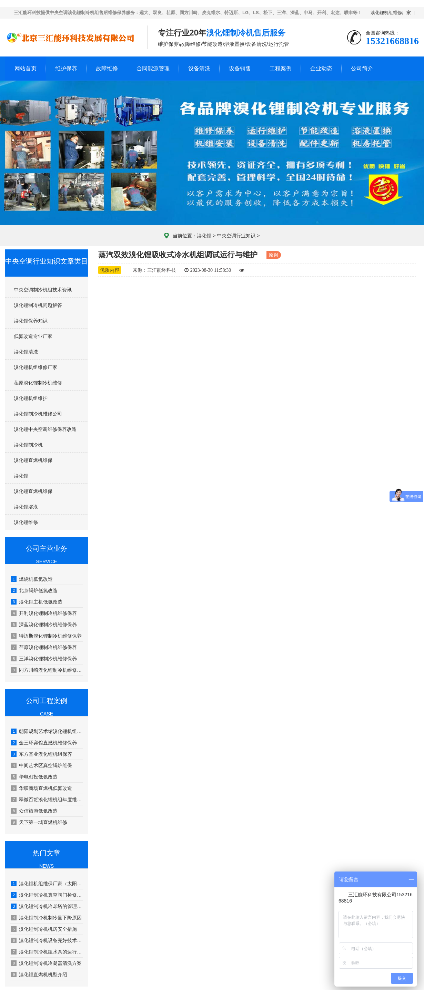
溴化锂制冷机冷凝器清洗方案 (46, 963)
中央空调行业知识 (236, 235)
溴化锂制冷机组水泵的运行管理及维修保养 (47, 952)
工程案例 (281, 68)
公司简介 (362, 68)
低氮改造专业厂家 (33, 336)
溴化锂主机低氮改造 (36, 602)
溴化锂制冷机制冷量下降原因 (46, 917)
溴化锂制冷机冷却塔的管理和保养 (47, 906)
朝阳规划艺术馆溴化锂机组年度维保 (47, 731)
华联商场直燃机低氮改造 (41, 788)
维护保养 (66, 68)
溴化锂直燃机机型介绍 (39, 974)
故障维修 (107, 68)
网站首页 (25, 68)
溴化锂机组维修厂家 (391, 12)
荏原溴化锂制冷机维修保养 (44, 647)
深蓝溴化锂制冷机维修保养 (44, 624)
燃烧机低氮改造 (32, 579)
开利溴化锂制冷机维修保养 (44, 613)
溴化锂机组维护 (31, 398)
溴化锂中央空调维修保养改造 (45, 429)
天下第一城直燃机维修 (39, 822)
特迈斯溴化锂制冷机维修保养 (46, 636)
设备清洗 (199, 68)
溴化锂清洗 (26, 351)
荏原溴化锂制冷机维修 (38, 382)
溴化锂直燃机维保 (33, 460)
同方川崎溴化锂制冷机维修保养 (47, 670)
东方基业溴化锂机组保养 (41, 754)
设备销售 (240, 68)
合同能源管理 (153, 68)
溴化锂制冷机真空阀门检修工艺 (47, 895)
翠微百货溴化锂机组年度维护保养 (47, 799)
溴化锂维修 (26, 522)
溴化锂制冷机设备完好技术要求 (47, 940)
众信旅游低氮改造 (34, 811)
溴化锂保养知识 (31, 320)
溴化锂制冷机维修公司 (38, 413)
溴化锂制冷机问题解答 (38, 305)
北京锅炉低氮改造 (34, 590)
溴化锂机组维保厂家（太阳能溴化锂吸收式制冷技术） (47, 883)
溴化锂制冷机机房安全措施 (44, 929)
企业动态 (321, 68)
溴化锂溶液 (26, 506)
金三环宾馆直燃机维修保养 (44, 742)
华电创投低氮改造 (34, 777)
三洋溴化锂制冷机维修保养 (44, 658)
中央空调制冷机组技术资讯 (43, 289)
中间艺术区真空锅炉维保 (41, 765)
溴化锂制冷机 (28, 444)
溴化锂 (204, 235)
